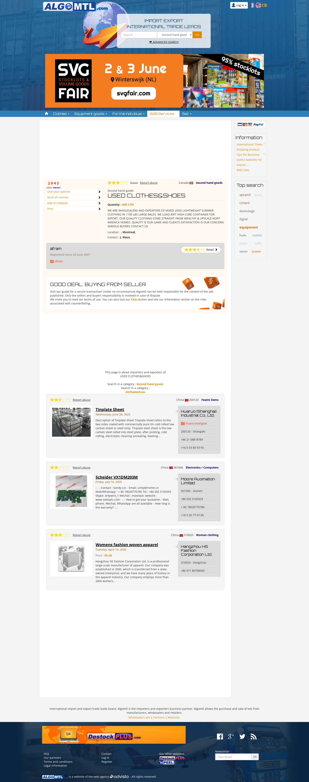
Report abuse (149, 183)
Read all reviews (58, 197)
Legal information (55, 765)
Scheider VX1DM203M (117, 477)
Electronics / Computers (202, 467)
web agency (101, 776)
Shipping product (248, 149)
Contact (106, 754)
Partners (159, 717)
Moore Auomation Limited (198, 481)
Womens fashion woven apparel (127, 544)
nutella (257, 235)
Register (106, 762)
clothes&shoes (135, 392)
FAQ (134, 299)
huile (242, 235)
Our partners (52, 758)
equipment (248, 227)
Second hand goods (209, 183)
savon (243, 251)
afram (55, 248)
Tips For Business (248, 154)
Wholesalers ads (139, 717)
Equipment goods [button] (90, 114)
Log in (105, 758)
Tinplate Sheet (110, 409)
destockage (247, 211)
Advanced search (164, 42)
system (256, 251)
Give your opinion (58, 191)
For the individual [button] (128, 114)
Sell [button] (187, 114)
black (258, 195)
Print (50, 209)
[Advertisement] (135, 151)
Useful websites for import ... (249, 162)
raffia (258, 243)
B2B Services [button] (163, 114)
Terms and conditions (58, 762)
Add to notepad (57, 203)
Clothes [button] (61, 114)
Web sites (242, 170)
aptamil (245, 195)
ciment (244, 203)
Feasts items (210, 400)
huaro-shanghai (196, 423)
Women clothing (207, 535)
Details (134, 183)
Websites (174, 717)
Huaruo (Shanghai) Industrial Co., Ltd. (199, 413)
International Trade (249, 144)
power (243, 243)
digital (243, 219)
